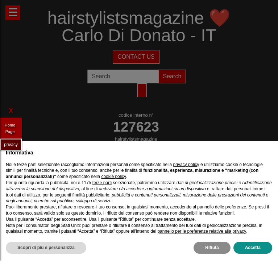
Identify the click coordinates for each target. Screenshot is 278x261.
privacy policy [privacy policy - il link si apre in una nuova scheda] (186, 164)
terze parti (102, 182)
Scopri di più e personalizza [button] (46, 247)
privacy (11, 144)
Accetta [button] (253, 247)
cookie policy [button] (113, 176)
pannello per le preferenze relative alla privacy (201, 231)
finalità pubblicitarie (90, 195)
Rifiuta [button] (212, 247)
